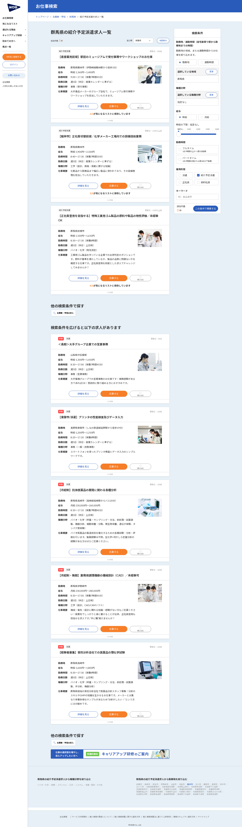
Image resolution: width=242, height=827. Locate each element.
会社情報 (6, 82)
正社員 (184, 182)
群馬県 (72, 16)
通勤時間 (207, 62)
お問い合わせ (14, 75)
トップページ (42, 16)
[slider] (178, 133)
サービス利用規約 (79, 817)
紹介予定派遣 (206, 175)
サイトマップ (203, 817)
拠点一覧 (6, 46)
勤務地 (184, 62)
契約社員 (203, 182)
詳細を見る (83, 106)
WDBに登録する (13, 57)
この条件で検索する (205, 208)
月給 (205, 117)
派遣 (183, 175)
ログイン (14, 64)
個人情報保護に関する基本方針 (127, 817)
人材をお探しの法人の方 (12, 86)
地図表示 (163, 40)
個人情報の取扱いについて (101, 817)
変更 (211, 71)
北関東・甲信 (59, 16)
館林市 (190, 784)
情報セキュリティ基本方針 (184, 817)
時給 (183, 117)
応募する (114, 106)
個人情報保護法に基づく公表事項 (157, 817)
